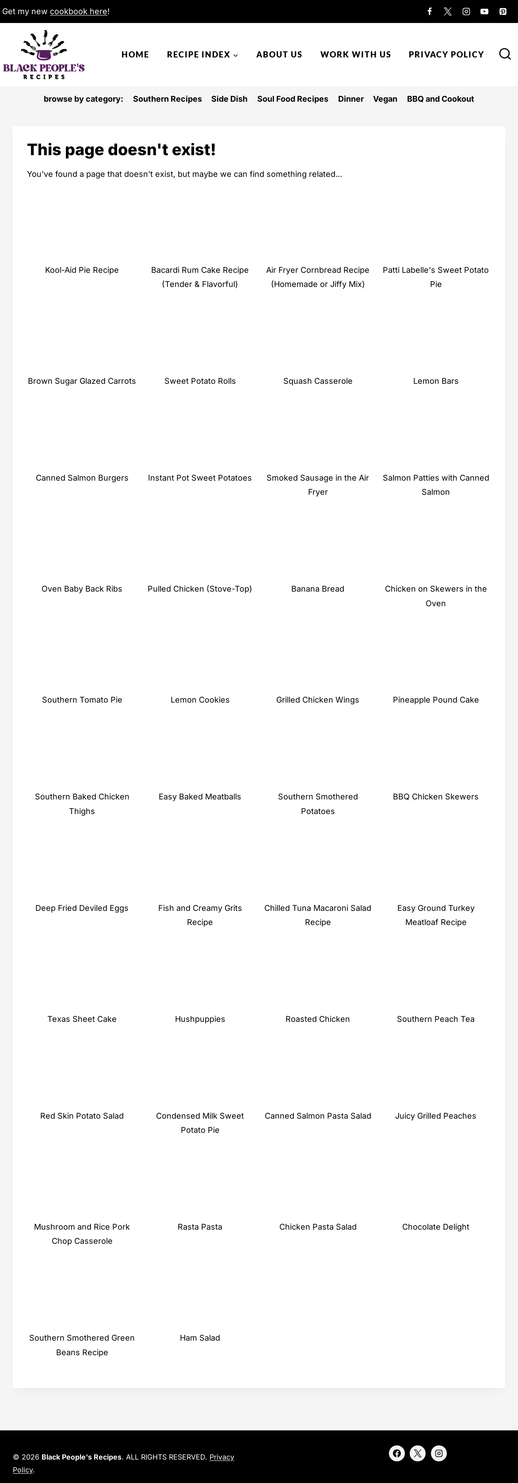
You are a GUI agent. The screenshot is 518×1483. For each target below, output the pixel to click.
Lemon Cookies (200, 699)
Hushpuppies (200, 1019)
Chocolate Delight (435, 1226)
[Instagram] (466, 11)
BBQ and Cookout (440, 98)
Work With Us (356, 54)
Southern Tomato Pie (82, 699)
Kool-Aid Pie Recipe (82, 270)
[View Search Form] (505, 55)
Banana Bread (317, 588)
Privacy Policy (446, 54)
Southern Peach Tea (436, 1019)
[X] (448, 11)
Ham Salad (200, 1337)
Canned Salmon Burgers (82, 477)
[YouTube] (484, 11)
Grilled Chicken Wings (317, 699)
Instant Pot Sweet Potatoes (200, 477)
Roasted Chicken (318, 1019)
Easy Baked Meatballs (200, 796)
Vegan (385, 98)
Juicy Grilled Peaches (435, 1115)
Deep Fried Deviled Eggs (82, 908)
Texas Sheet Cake (82, 1019)
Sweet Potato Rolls (200, 381)
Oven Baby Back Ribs (82, 588)
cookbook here (78, 11)
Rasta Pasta (200, 1226)
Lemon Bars (436, 381)
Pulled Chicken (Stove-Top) (200, 588)
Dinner (351, 98)
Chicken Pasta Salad (318, 1226)
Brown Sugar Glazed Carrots (82, 381)
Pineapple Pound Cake (436, 699)
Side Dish (229, 98)
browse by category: (83, 98)
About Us (279, 54)
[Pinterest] (503, 11)
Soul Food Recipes (292, 98)
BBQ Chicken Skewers (436, 796)
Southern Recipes (167, 98)
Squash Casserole (318, 381)
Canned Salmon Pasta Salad (318, 1115)
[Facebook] (430, 11)
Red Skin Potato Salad (82, 1115)
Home (135, 54)
